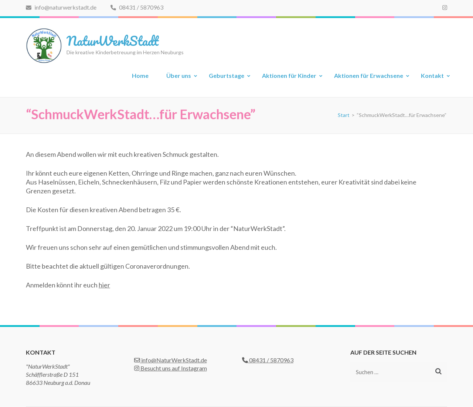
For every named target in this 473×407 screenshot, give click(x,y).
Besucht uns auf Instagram (170, 368)
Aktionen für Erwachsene (368, 75)
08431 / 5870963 (136, 7)
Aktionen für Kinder (289, 75)
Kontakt (432, 75)
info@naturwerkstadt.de (61, 7)
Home (140, 75)
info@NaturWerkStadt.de (170, 359)
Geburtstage (226, 75)
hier (104, 285)
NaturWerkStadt (113, 40)
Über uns (178, 75)
